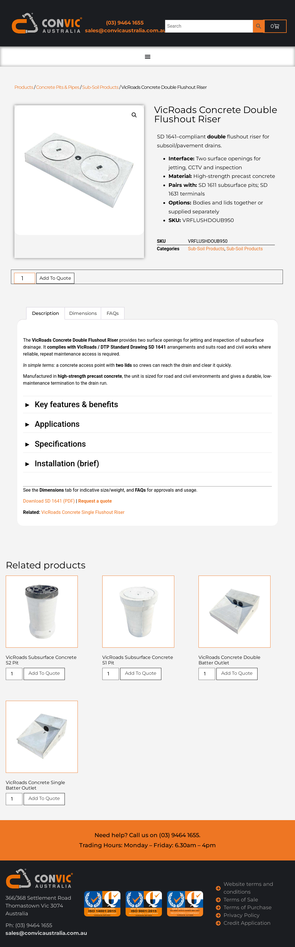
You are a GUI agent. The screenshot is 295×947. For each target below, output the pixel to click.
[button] (134, 115)
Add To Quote (55, 278)
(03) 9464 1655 (125, 23)
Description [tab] (45, 313)
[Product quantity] (24, 278)
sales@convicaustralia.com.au (126, 30)
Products (23, 87)
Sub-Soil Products (100, 87)
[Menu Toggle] (147, 56)
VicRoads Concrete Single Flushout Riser (82, 512)
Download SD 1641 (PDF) (49, 501)
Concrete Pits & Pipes (57, 87)
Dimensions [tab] (83, 313)
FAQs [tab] (113, 313)
